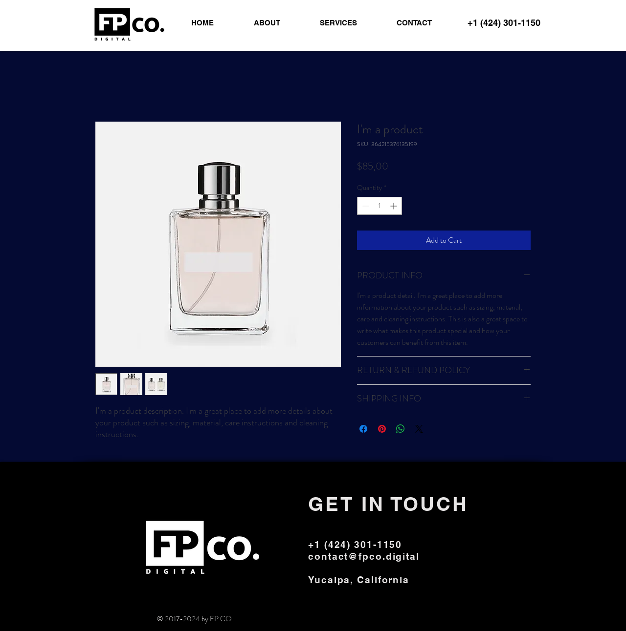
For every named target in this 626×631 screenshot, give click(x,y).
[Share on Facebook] (363, 429)
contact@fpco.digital (364, 556)
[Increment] (394, 205)
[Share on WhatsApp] (400, 429)
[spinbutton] (379, 205)
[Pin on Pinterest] (382, 429)
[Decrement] (364, 205)
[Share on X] (419, 429)
